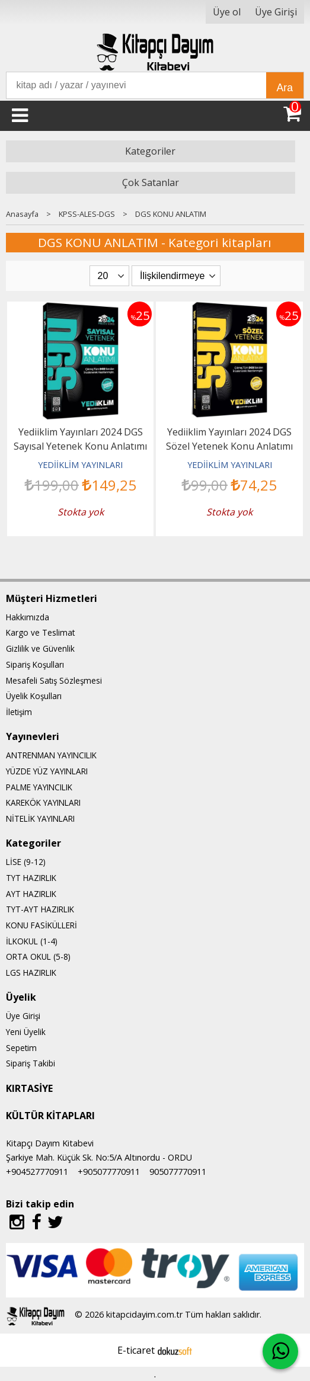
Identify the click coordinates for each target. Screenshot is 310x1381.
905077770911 (177, 1171)
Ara (285, 88)
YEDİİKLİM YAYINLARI (80, 464)
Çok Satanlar (150, 182)
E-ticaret (136, 1350)
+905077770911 (109, 1171)
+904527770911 (37, 1171)
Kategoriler (150, 151)
